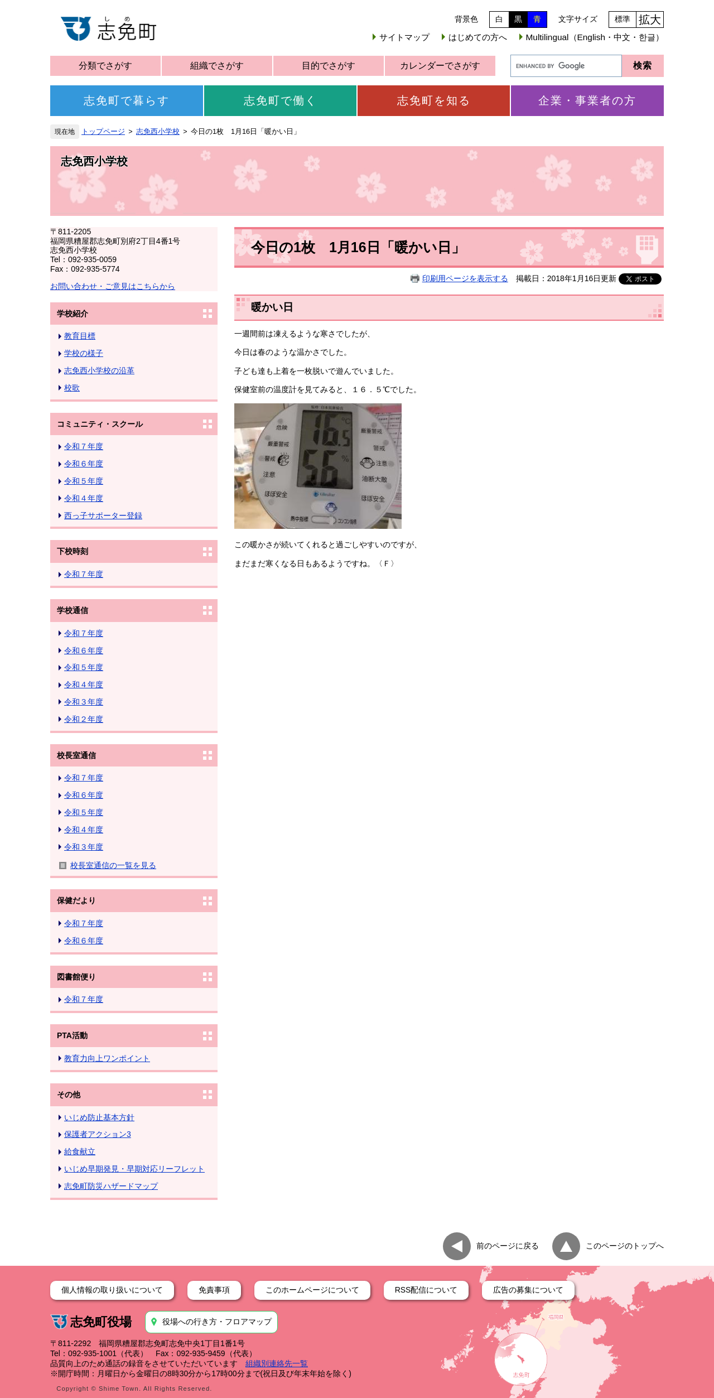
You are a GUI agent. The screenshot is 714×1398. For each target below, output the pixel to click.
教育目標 (79, 335)
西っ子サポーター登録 (103, 515)
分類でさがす (105, 65)
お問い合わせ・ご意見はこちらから (112, 286)
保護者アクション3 (97, 1134)
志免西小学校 (158, 132)
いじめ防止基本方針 (99, 1117)
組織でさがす (217, 65)
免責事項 (214, 1289)
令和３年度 (83, 701)
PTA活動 (72, 1035)
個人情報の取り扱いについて (112, 1289)
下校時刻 (72, 551)
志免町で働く (280, 100)
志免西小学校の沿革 (99, 370)
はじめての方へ (477, 37)
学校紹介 (72, 313)
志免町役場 (101, 1322)
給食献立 (79, 1151)
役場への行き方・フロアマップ (217, 1321)
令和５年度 (83, 480)
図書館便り (76, 976)
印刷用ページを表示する (465, 278)
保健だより (76, 900)
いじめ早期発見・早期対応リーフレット (134, 1168)
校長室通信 (76, 755)
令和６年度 (83, 463)
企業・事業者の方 (587, 100)
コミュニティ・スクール (100, 424)
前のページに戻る (507, 1245)
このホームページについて (312, 1289)
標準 (622, 19)
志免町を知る (434, 100)
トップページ (103, 132)
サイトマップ (404, 37)
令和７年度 (83, 446)
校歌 (72, 387)
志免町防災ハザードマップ (111, 1186)
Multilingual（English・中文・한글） (595, 37)
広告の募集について (528, 1289)
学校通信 (72, 610)
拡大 (650, 19)
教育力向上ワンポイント (107, 1058)
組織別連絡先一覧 (276, 1363)
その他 (68, 1094)
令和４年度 (83, 498)
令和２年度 (83, 719)
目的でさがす (328, 65)
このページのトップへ (625, 1245)
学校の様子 (83, 353)
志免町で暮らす (127, 100)
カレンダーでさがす (440, 65)
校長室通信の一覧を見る (113, 865)
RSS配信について (426, 1289)
